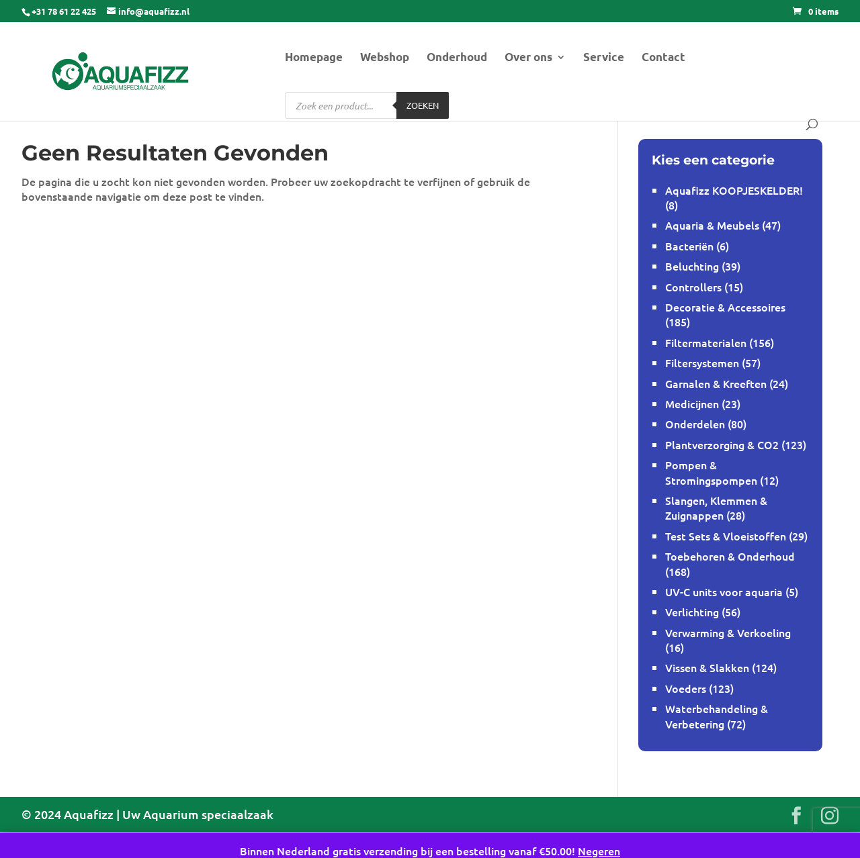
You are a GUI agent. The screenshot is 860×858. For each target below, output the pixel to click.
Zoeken (422, 105)
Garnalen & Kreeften (716, 383)
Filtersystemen (702, 362)
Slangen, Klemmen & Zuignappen (716, 507)
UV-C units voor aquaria (724, 591)
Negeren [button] (599, 850)
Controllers (693, 286)
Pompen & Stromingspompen (711, 472)
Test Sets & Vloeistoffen (725, 535)
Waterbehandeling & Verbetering (716, 715)
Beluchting (692, 265)
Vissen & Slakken (707, 667)
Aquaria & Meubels (712, 225)
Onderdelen (695, 423)
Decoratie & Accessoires (725, 306)
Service (603, 58)
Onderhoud (457, 58)
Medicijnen (692, 403)
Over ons (528, 58)
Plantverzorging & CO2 (722, 444)
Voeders (685, 688)
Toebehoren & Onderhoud (730, 556)
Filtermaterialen (705, 342)
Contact (663, 58)
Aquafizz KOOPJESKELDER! (734, 190)
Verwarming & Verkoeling (728, 632)
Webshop (384, 58)
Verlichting (692, 611)
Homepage (314, 58)
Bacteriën (689, 245)
